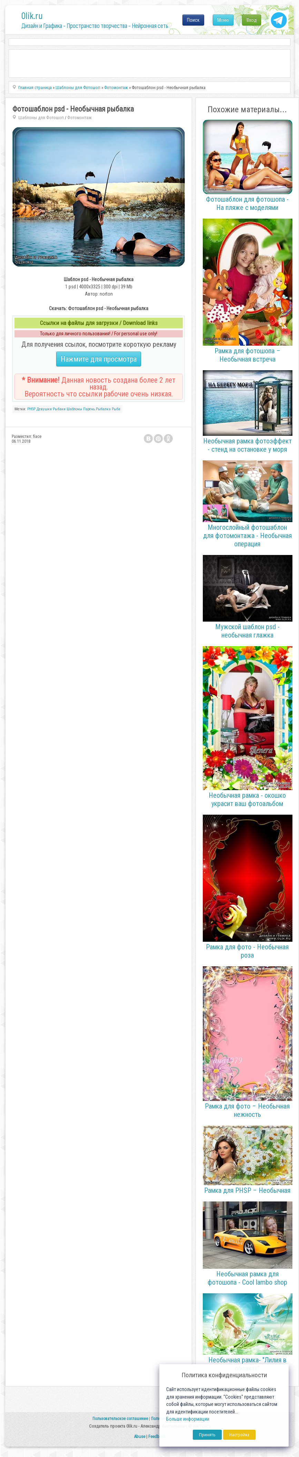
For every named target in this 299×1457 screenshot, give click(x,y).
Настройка (239, 1434)
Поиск (193, 20)
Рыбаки (59, 409)
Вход (252, 20)
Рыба (116, 409)
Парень (89, 409)
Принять (207, 1434)
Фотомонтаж (79, 117)
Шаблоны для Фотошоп (41, 117)
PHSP (31, 409)
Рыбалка (103, 409)
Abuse (139, 1436)
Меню (223, 20)
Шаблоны (74, 409)
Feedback (157, 1436)
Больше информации (187, 1419)
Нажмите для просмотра (99, 359)
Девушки (44, 409)
